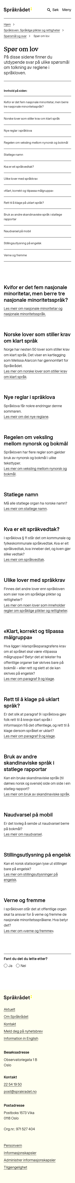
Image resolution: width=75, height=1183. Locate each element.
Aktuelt (9, 1009)
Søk (53, 10)
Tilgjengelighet (15, 1167)
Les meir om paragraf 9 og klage (29, 736)
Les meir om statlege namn (25, 509)
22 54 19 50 (13, 1084)
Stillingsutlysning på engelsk (22, 243)
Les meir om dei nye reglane (26, 417)
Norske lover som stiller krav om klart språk (32, 118)
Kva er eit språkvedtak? (19, 167)
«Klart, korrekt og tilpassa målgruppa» (28, 191)
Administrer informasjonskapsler (30, 1160)
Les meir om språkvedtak (24, 559)
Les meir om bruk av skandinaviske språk (36, 794)
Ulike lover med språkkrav (21, 179)
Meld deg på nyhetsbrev (23, 1031)
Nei (23, 966)
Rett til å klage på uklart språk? (24, 203)
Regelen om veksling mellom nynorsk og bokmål (36, 142)
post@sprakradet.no (20, 1091)
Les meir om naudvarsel (23, 834)
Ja (10, 966)
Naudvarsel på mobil (17, 231)
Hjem (7, 24)
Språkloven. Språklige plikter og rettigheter (32, 30)
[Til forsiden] (18, 9)
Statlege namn (13, 154)
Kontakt (10, 1024)
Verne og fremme (15, 255)
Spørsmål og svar (15, 36)
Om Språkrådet (16, 1016)
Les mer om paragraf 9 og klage (29, 679)
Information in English (21, 1038)
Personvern (13, 1145)
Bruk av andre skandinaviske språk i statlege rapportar (33, 217)
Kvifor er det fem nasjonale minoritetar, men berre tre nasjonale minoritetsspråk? (36, 104)
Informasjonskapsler (20, 1153)
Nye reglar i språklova (18, 130)
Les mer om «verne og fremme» (28, 931)
